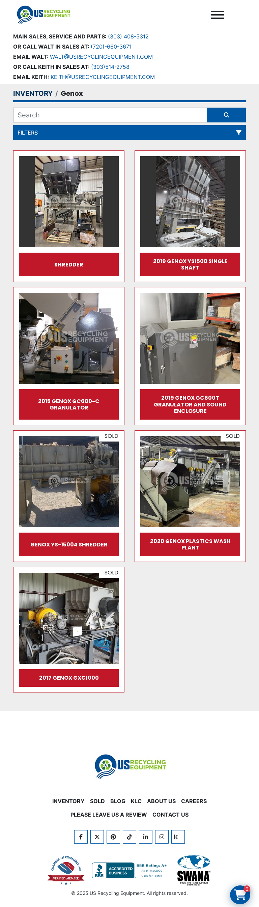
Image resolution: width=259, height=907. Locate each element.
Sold (97, 801)
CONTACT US (170, 814)
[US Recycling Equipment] (129, 766)
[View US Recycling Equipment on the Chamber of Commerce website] (66, 870)
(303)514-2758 (110, 66)
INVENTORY (68, 801)
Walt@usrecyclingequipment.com (101, 56)
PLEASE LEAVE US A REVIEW (108, 814)
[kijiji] (178, 837)
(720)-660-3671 (111, 46)
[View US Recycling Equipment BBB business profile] (130, 870)
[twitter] (97, 837)
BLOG (117, 801)
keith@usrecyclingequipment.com (103, 77)
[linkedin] (145, 837)
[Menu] (217, 15)
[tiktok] (129, 837)
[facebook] (81, 837)
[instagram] (162, 837)
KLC (136, 801)
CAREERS (194, 801)
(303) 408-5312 (128, 36)
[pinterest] (113, 837)
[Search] (110, 115)
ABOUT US (161, 801)
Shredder (68, 264)
